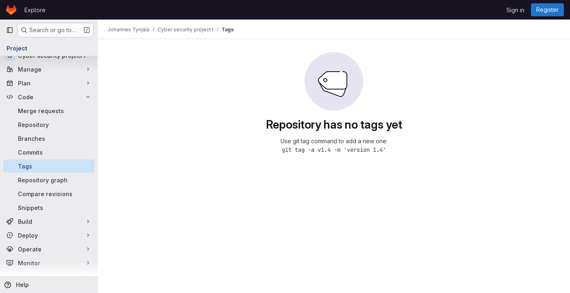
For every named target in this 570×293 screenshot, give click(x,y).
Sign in (515, 10)
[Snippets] (48, 207)
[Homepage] (11, 9)
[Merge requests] (48, 110)
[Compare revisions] (48, 193)
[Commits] (48, 152)
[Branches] (48, 138)
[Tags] (48, 166)
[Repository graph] (48, 179)
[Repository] (48, 124)
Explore (35, 10)
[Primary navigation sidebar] (9, 30)
